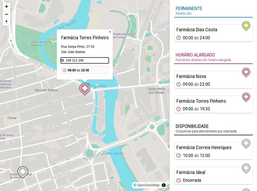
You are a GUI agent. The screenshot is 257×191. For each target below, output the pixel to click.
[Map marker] (84, 89)
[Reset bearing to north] (6, 22)
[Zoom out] (6, 14)
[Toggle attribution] (164, 185)
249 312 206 (75, 60)
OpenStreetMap (148, 185)
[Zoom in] (6, 6)
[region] (85, 95)
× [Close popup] (110, 32)
